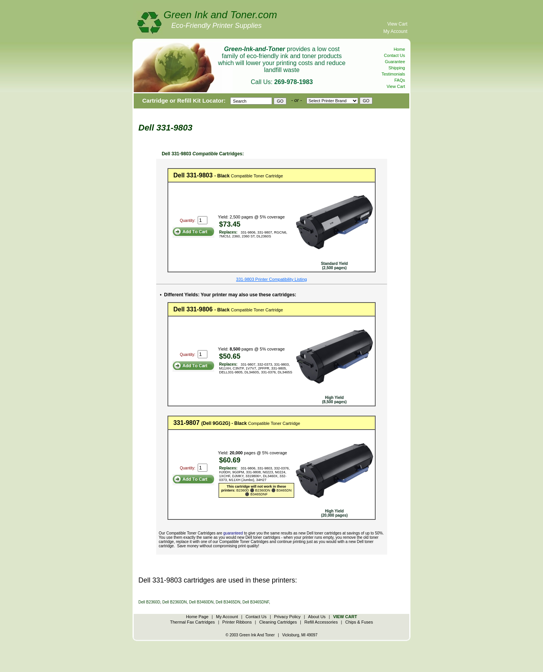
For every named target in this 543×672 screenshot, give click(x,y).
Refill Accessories (321, 622)
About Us (317, 616)
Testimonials (393, 74)
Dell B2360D (149, 602)
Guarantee (395, 61)
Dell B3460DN (201, 602)
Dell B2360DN (174, 602)
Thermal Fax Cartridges (192, 622)
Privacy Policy (287, 616)
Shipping (396, 67)
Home (399, 49)
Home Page (197, 616)
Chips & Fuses (359, 622)
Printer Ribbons (237, 622)
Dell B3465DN (228, 602)
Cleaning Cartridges (278, 622)
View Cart (397, 24)
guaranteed (233, 533)
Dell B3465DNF (256, 602)
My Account (395, 31)
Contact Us (394, 55)
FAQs (399, 80)
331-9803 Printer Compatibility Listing (271, 279)
